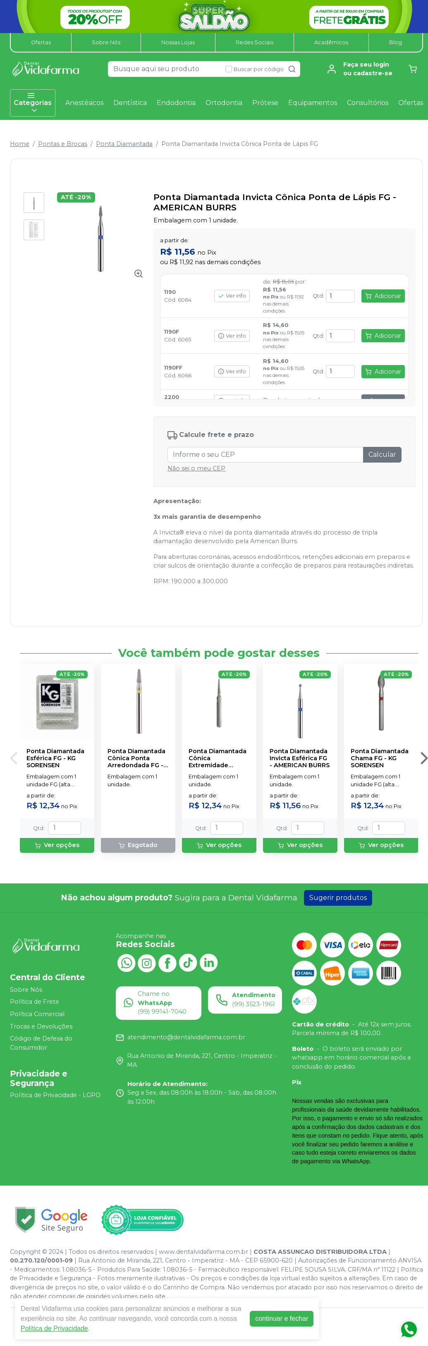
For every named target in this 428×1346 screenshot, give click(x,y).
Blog (395, 42)
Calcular (382, 454)
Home (19, 144)
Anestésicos (84, 103)
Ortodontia (224, 103)
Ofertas (41, 42)
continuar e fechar (281, 1318)
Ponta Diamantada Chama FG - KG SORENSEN (380, 758)
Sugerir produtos (338, 898)
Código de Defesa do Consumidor (41, 1043)
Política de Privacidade (54, 1328)
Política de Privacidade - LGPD (55, 1095)
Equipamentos (312, 103)
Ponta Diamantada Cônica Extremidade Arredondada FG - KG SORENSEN (217, 758)
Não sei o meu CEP (196, 468)
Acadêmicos (331, 42)
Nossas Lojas (178, 42)
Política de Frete (34, 1002)
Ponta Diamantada (124, 144)
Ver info (232, 296)
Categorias (33, 103)
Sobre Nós (106, 42)
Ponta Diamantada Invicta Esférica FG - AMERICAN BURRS (300, 758)
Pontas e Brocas (62, 144)
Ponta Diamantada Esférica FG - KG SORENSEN (55, 758)
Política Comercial (37, 1014)
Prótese (265, 103)
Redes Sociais (254, 42)
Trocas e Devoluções (41, 1026)
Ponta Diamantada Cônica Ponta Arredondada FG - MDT (136, 758)
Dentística (130, 103)
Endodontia (176, 103)
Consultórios (367, 103)
